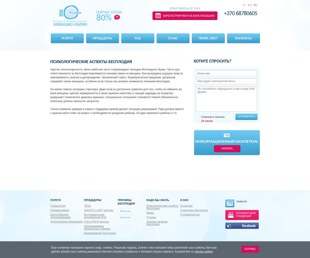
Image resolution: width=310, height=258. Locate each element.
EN (249, 5)
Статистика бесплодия (194, 210)
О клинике (186, 205)
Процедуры (102, 38)
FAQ (138, 38)
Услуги (67, 38)
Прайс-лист (208, 38)
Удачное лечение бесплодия (157, 223)
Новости (236, 203)
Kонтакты (243, 38)
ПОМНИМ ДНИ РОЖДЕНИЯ (246, 214)
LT (244, 5)
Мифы (150, 212)
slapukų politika (204, 251)
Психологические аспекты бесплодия (162, 207)
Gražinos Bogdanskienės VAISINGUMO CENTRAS (70, 15)
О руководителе (190, 214)
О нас (173, 38)
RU (255, 5)
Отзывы (151, 217)
